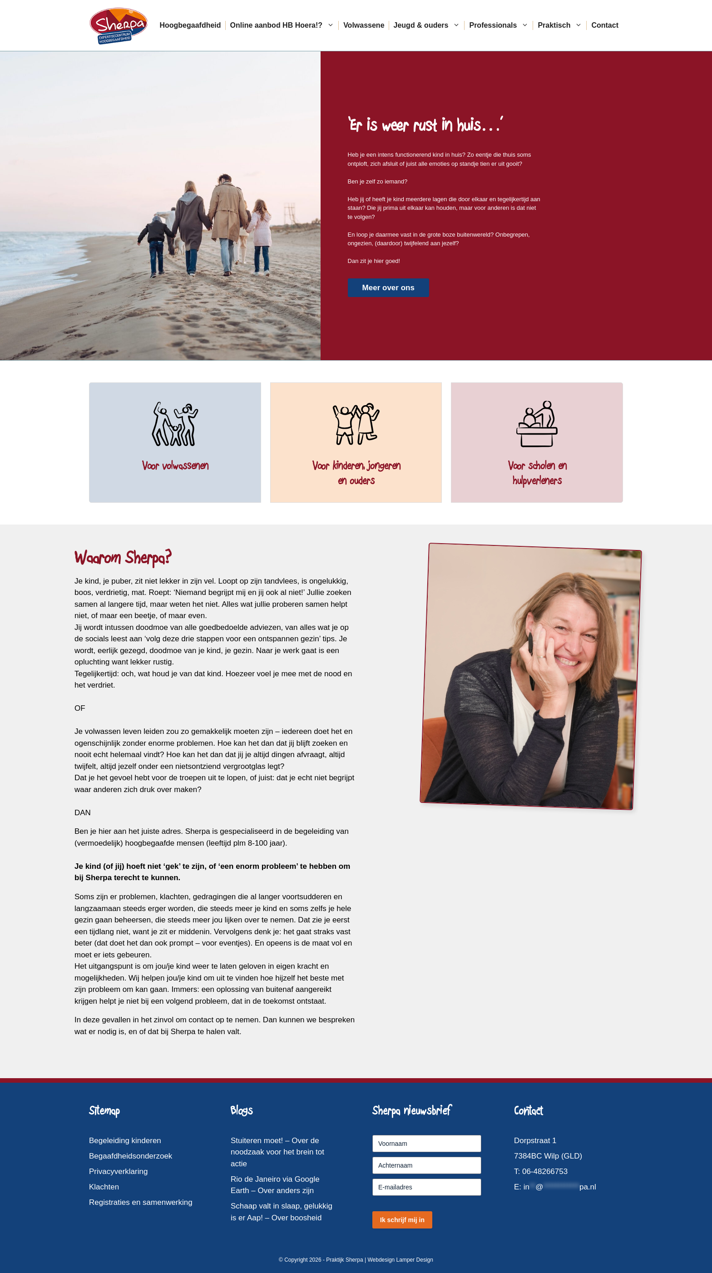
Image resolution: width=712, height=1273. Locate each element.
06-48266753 (545, 1171)
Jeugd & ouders (429, 25)
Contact (604, 25)
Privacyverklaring (118, 1171)
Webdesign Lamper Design (400, 1260)
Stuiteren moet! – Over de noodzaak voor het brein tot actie (277, 1152)
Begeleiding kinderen (125, 1140)
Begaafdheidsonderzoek (130, 1156)
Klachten (104, 1187)
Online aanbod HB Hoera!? (284, 25)
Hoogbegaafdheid (190, 25)
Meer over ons (388, 287)
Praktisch (562, 25)
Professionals (501, 25)
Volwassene (363, 25)
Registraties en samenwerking (141, 1202)
